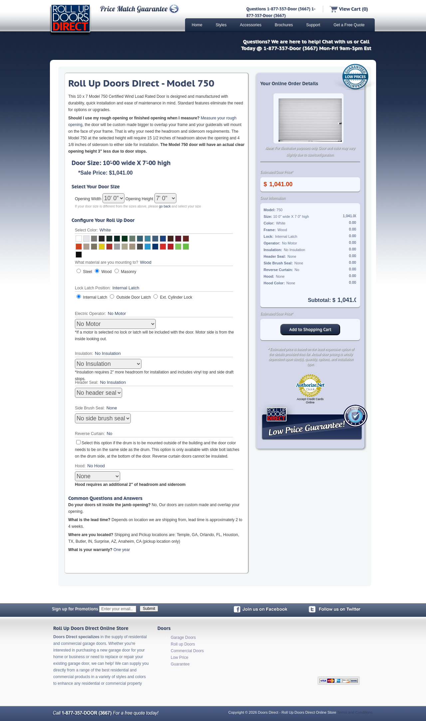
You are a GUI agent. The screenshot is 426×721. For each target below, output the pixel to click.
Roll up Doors (183, 644)
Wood (106, 271)
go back (165, 206)
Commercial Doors (187, 651)
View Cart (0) (348, 9)
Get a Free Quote (348, 25)
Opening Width (89, 199)
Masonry (128, 271)
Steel (87, 271)
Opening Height (139, 199)
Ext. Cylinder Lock (176, 297)
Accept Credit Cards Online (310, 400)
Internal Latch (95, 297)
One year (121, 549)
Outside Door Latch (133, 297)
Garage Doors (183, 637)
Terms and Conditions (354, 712)
